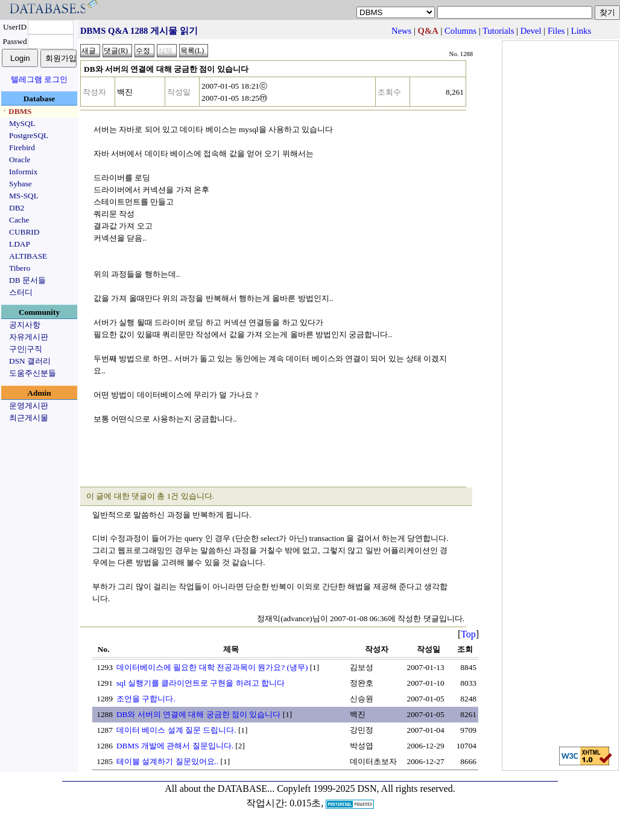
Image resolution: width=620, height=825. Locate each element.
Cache (19, 219)
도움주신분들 (32, 373)
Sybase (20, 183)
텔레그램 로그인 (39, 79)
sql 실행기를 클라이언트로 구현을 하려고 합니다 (200, 683)
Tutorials (498, 31)
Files (556, 31)
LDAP (19, 243)
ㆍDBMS (16, 111)
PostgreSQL (28, 135)
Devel (531, 31)
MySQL (22, 123)
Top (468, 634)
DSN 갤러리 (30, 360)
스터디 (21, 292)
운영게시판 (28, 405)
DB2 (16, 207)
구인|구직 (25, 348)
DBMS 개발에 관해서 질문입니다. (174, 745)
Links (581, 31)
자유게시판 (28, 336)
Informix (23, 171)
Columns (460, 31)
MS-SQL (24, 195)
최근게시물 (28, 417)
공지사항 (24, 324)
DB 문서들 (27, 280)
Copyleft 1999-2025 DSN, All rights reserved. (366, 788)
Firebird (22, 147)
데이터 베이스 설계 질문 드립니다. (176, 730)
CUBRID (24, 231)
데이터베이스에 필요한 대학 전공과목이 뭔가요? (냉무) (212, 667)
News (401, 31)
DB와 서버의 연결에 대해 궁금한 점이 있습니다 (198, 714)
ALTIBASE (28, 256)
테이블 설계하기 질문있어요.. (167, 761)
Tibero (19, 268)
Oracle (20, 159)
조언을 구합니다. (146, 698)
